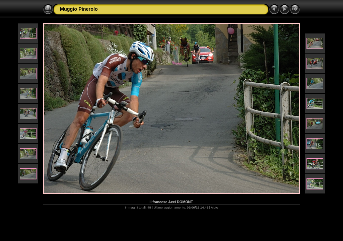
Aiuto (214, 207)
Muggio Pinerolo (79, 9)
